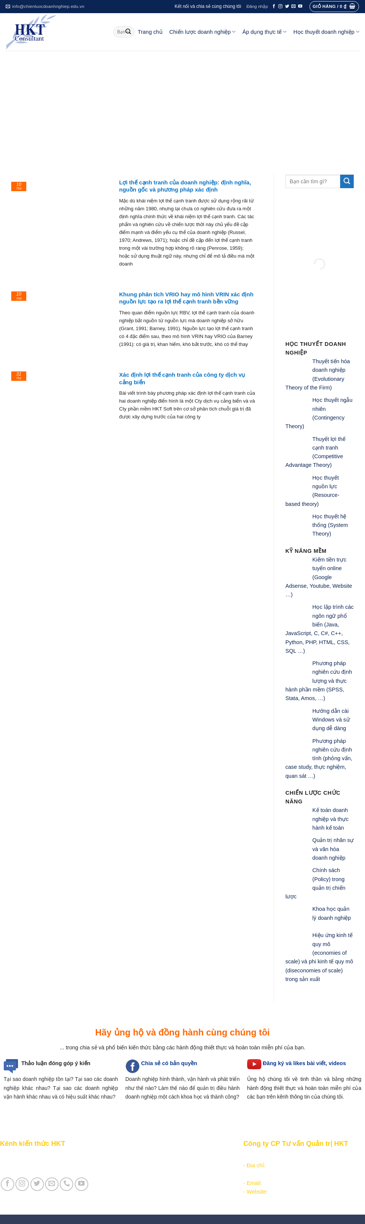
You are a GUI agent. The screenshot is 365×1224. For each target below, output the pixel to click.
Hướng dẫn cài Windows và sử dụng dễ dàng (331, 720)
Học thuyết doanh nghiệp (326, 31)
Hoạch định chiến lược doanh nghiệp (166, 1165)
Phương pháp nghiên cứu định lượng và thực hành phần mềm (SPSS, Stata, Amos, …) (318, 680)
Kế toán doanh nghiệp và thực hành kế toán (330, 819)
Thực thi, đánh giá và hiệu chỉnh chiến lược (174, 1174)
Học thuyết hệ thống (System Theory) (330, 525)
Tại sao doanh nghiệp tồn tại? (39, 1079)
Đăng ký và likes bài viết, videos (304, 1063)
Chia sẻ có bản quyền (169, 1063)
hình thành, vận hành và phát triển (200, 1079)
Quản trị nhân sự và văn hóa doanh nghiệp (333, 849)
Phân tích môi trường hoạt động (160, 1157)
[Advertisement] (182, 107)
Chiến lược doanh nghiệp (202, 31)
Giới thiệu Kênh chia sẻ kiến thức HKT (46, 1157)
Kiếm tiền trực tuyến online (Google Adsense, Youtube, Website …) (318, 577)
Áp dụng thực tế (264, 31)
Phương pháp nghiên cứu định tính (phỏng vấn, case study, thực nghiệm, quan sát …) (318, 758)
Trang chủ (150, 32)
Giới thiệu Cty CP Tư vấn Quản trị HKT (47, 1165)
